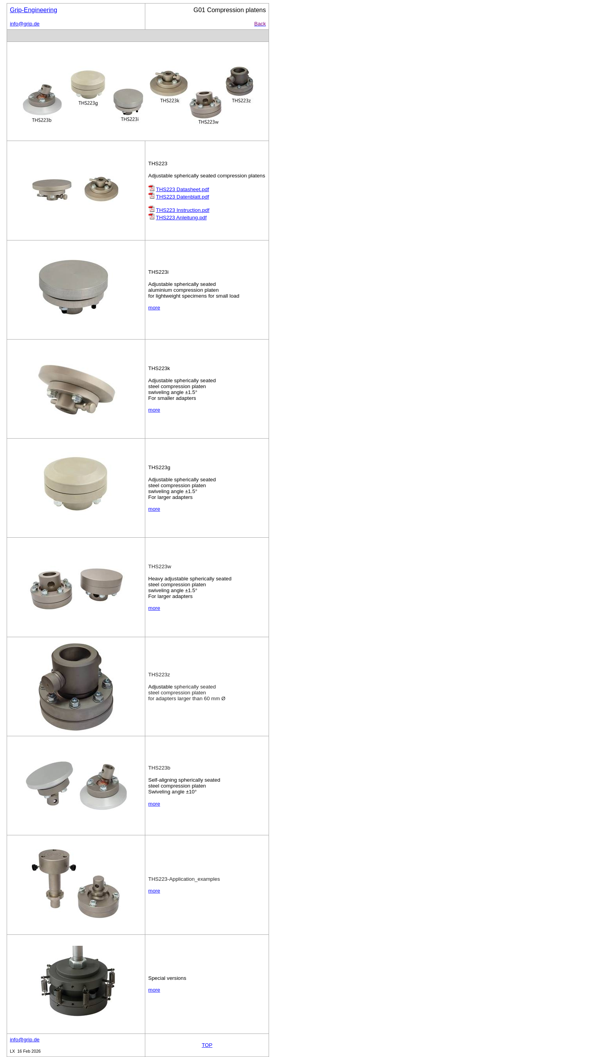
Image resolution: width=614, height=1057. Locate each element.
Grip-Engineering (33, 10)
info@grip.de (25, 24)
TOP (207, 1045)
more (154, 308)
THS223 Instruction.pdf (182, 210)
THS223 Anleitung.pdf (181, 217)
